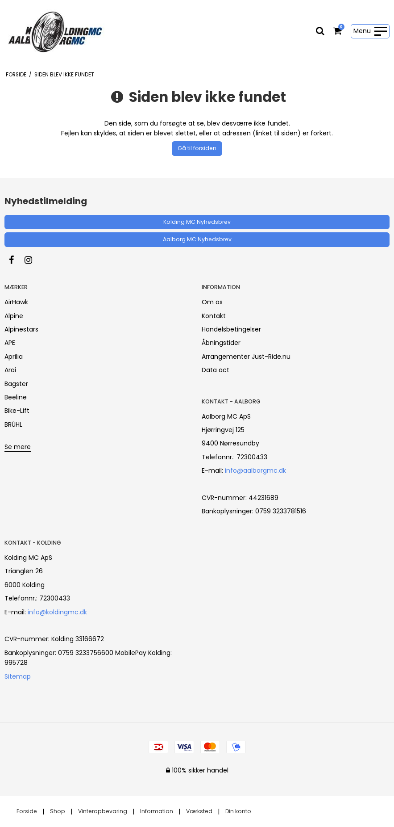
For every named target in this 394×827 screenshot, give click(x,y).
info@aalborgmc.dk (255, 470)
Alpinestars (21, 329)
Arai (10, 369)
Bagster (16, 383)
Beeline (15, 397)
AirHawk (16, 302)
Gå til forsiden (197, 148)
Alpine (13, 315)
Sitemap (17, 676)
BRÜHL (13, 424)
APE (9, 342)
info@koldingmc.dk (57, 612)
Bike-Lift (16, 410)
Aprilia (13, 356)
